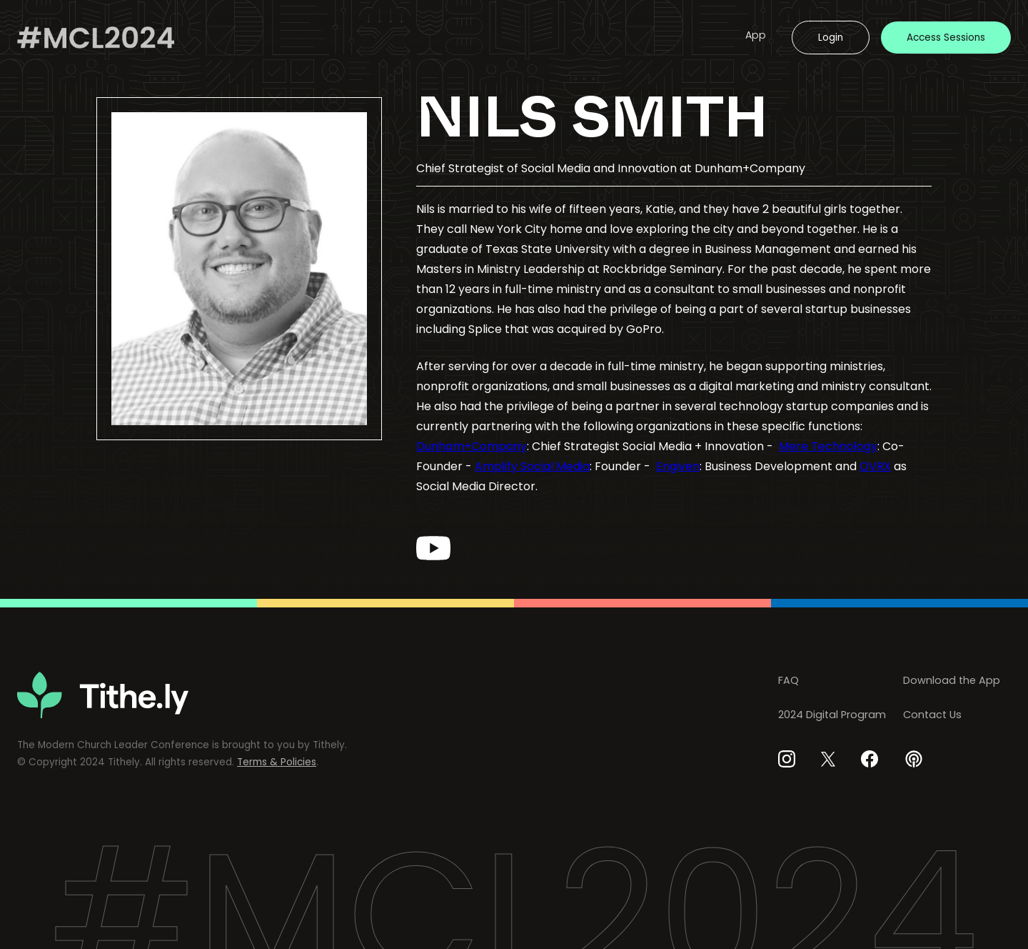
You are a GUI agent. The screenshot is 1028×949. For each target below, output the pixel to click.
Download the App (951, 680)
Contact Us (932, 714)
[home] (95, 37)
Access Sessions (946, 37)
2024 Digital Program (832, 714)
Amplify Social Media (532, 466)
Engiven (678, 466)
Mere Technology (828, 446)
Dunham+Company (471, 446)
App (755, 35)
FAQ (788, 680)
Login (830, 37)
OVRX (875, 466)
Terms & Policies (276, 762)
